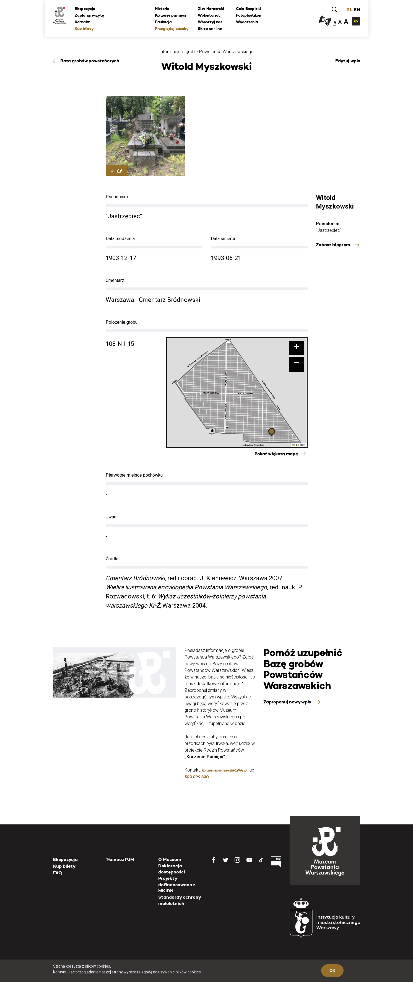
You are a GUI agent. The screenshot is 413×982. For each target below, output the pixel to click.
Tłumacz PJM (120, 859)
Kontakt (82, 21)
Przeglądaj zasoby (172, 28)
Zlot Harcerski (211, 8)
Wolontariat (209, 15)
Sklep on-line (210, 28)
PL (349, 9)
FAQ (57, 873)
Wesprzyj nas (210, 21)
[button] (271, 432)
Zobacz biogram (333, 245)
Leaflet (298, 444)
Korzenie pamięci (170, 15)
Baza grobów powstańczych (89, 61)
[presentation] (13, 445)
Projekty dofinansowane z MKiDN (176, 884)
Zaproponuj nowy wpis (287, 702)
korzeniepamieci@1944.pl (225, 770)
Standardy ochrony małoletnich (179, 900)
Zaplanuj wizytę (90, 15)
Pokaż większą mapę (276, 454)
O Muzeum (169, 859)
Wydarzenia (247, 21)
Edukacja (163, 21)
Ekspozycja (85, 8)
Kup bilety (84, 28)
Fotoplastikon (248, 15)
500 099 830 (197, 776)
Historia (162, 8)
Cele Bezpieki (248, 8)
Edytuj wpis (347, 61)
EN (356, 9)
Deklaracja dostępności (171, 869)
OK (332, 970)
